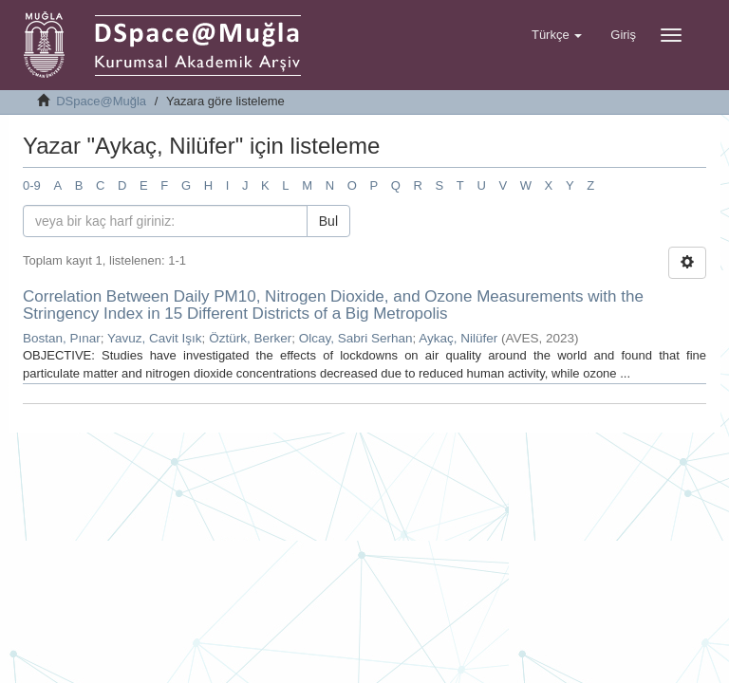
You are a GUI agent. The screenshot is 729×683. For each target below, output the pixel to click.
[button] (556, 35)
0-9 (32, 185)
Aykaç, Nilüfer (458, 338)
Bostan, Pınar (62, 338)
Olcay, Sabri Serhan (356, 338)
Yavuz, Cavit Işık (154, 338)
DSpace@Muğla (101, 101)
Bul (328, 221)
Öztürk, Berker (250, 338)
